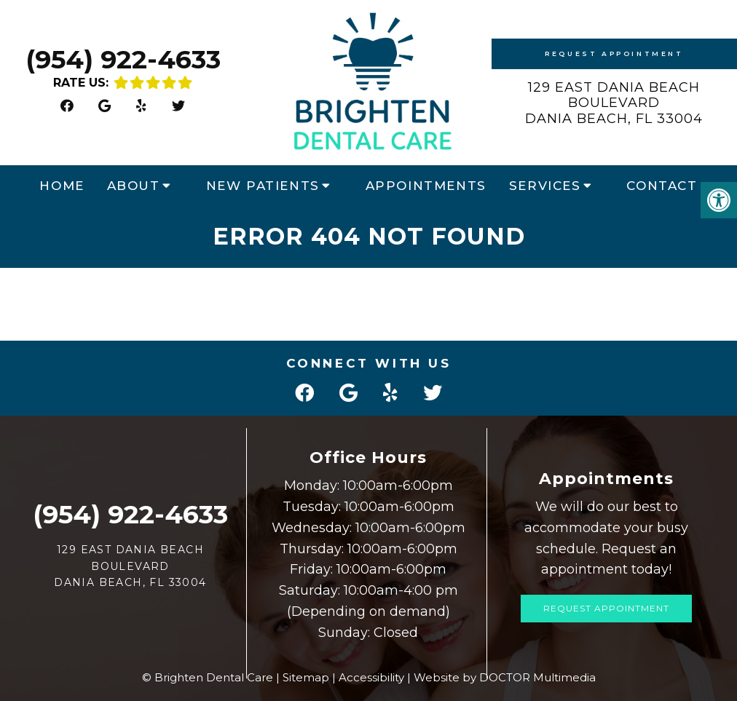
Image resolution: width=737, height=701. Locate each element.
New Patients (263, 185)
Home (61, 185)
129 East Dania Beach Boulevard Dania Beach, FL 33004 (614, 103)
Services (545, 185)
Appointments (426, 185)
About (133, 185)
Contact (661, 185)
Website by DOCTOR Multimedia (505, 677)
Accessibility (371, 677)
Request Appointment (614, 53)
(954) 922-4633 (123, 59)
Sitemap (306, 677)
